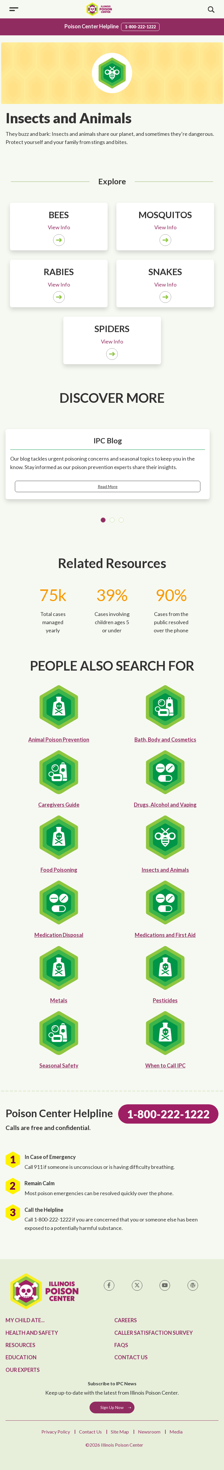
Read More (108, 486)
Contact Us (131, 1357)
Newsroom (149, 1431)
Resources (20, 1345)
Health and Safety (32, 1333)
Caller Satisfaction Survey (153, 1333)
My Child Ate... (25, 1320)
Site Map (120, 1431)
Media (176, 1431)
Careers (125, 1320)
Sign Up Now (112, 1407)
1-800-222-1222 (140, 26)
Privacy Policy (55, 1431)
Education (21, 1357)
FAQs (121, 1345)
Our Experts (23, 1370)
